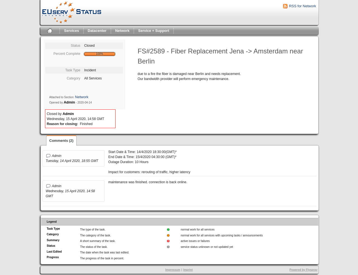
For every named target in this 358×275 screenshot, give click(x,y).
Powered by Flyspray (303, 269)
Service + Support (153, 31)
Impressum (172, 269)
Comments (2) (61, 140)
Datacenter (97, 31)
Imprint (188, 269)
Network (122, 31)
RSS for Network (302, 6)
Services (71, 31)
